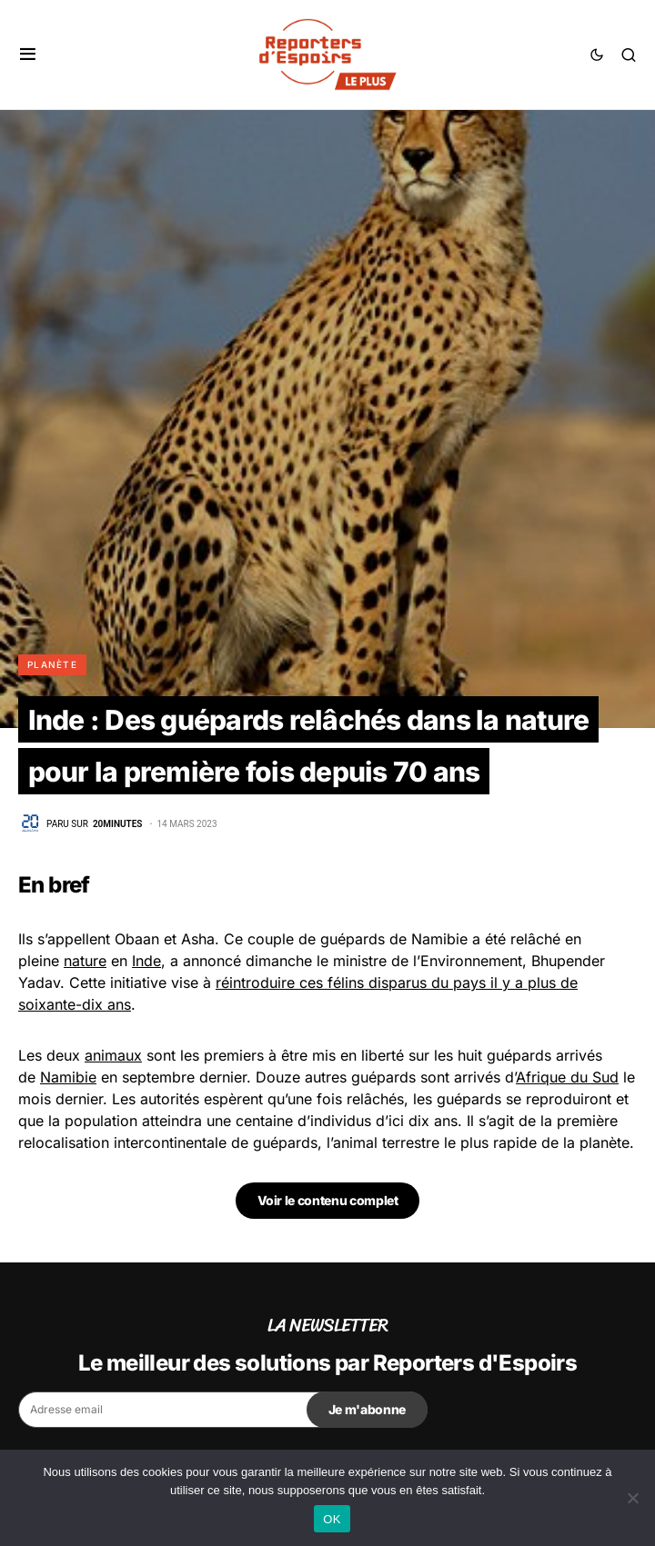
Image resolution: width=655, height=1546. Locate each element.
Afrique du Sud (567, 1077)
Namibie (68, 1077)
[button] (27, 54)
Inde (146, 961)
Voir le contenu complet (327, 1200)
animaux (113, 1055)
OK (331, 1519)
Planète (52, 664)
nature (85, 961)
